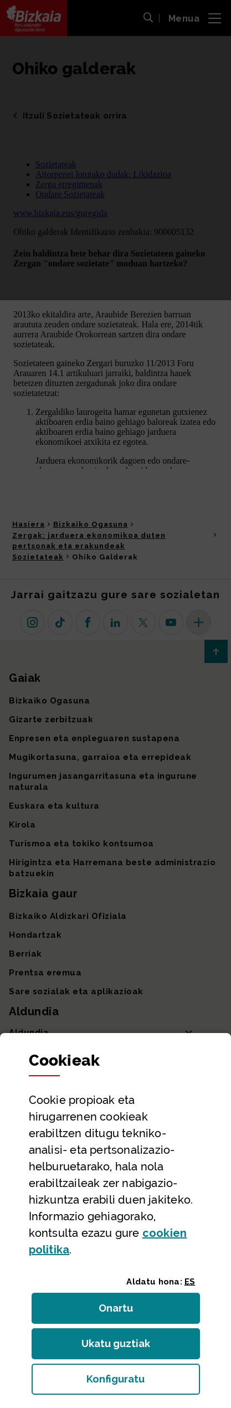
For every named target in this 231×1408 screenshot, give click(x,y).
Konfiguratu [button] (143, 1382)
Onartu (128, 1311)
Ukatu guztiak (119, 1347)
